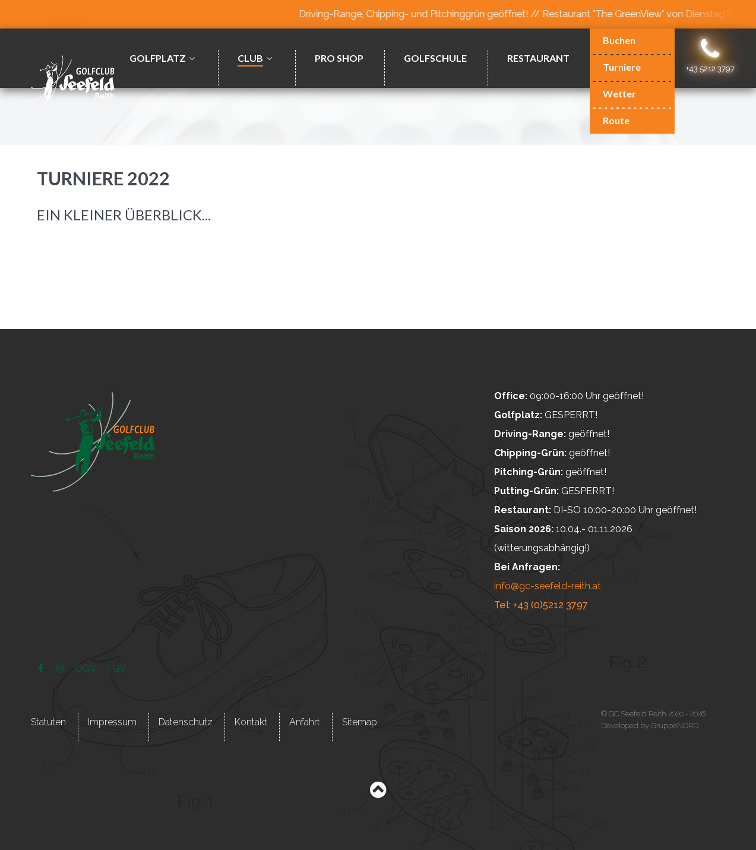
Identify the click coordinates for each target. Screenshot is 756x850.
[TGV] (115, 668)
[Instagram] (62, 668)
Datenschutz (186, 721)
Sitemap (359, 721)
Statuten (48, 721)
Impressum (112, 721)
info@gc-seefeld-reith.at (547, 586)
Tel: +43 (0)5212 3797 (540, 605)
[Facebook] (42, 668)
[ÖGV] (86, 668)
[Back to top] (378, 792)
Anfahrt (304, 721)
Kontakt (251, 721)
